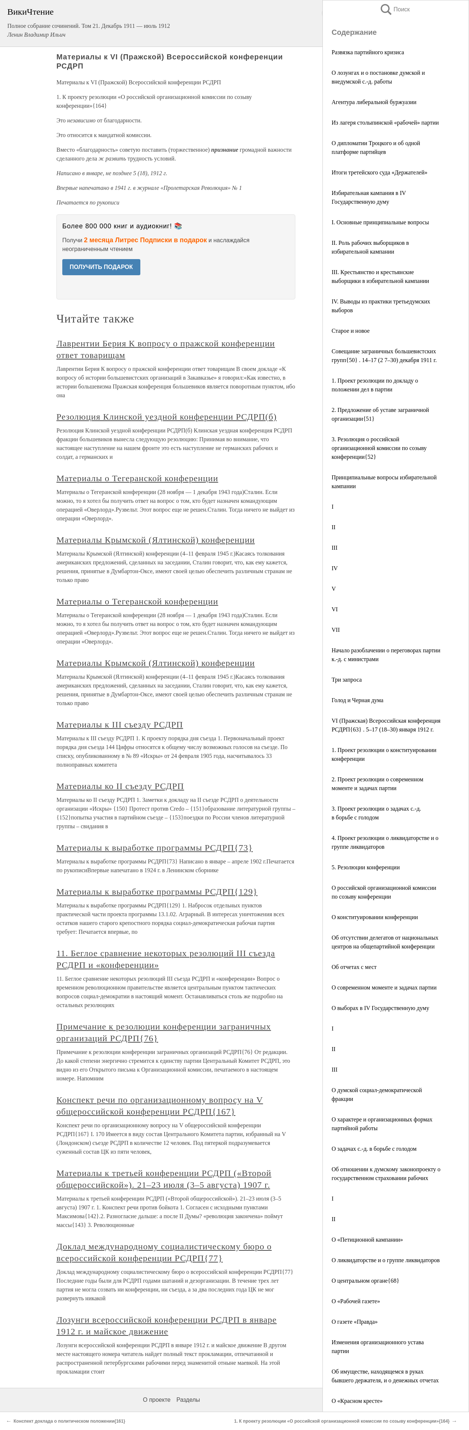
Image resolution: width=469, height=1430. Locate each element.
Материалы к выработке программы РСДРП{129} (157, 891)
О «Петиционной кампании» (367, 1239)
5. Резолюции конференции (366, 867)
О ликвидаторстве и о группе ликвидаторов (386, 1260)
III (334, 548)
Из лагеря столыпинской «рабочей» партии (385, 122)
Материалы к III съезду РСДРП (119, 724)
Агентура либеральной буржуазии (374, 102)
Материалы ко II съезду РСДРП (120, 786)
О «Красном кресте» (357, 1401)
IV (335, 568)
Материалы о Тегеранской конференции (137, 478)
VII (336, 630)
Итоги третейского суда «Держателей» (379, 172)
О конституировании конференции (375, 917)
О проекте (156, 1400)
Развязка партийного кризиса (368, 52)
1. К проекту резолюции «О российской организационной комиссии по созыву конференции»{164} (342, 1421)
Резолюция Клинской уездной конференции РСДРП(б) (166, 416)
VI (335, 609)
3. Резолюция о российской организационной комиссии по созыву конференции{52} (379, 448)
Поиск (395, 9)
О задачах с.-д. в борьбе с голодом (374, 1149)
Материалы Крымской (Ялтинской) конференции (155, 540)
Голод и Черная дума (357, 700)
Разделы (188, 1400)
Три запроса (347, 680)
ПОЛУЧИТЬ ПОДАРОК (101, 267)
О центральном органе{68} (365, 1281)
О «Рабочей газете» (356, 1301)
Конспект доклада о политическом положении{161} (69, 1421)
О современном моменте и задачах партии (384, 987)
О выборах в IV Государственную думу (380, 1008)
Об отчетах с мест (354, 967)
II (334, 527)
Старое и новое (351, 331)
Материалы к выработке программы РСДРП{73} (154, 847)
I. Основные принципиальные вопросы (380, 222)
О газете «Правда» (355, 1322)
